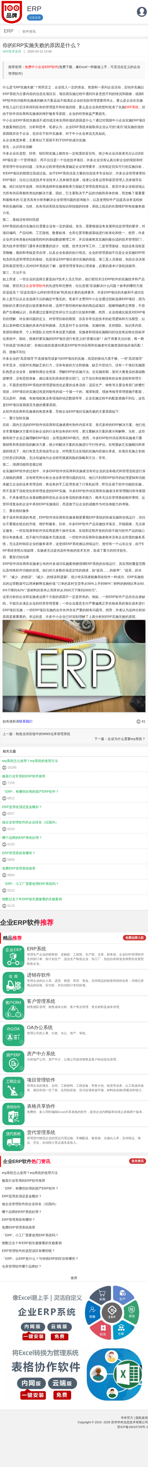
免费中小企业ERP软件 (41, 67)
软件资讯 (29, 31)
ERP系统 (132, 107)
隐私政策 (142, 1417)
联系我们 (25, 721)
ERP (8, 31)
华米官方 (127, 1417)
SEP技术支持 (12, 51)
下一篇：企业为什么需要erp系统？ (119, 739)
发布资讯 (137, 1161)
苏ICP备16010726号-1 (132, 1427)
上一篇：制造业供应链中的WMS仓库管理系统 (36, 734)
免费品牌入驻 (134, 937)
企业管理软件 (36, 286)
